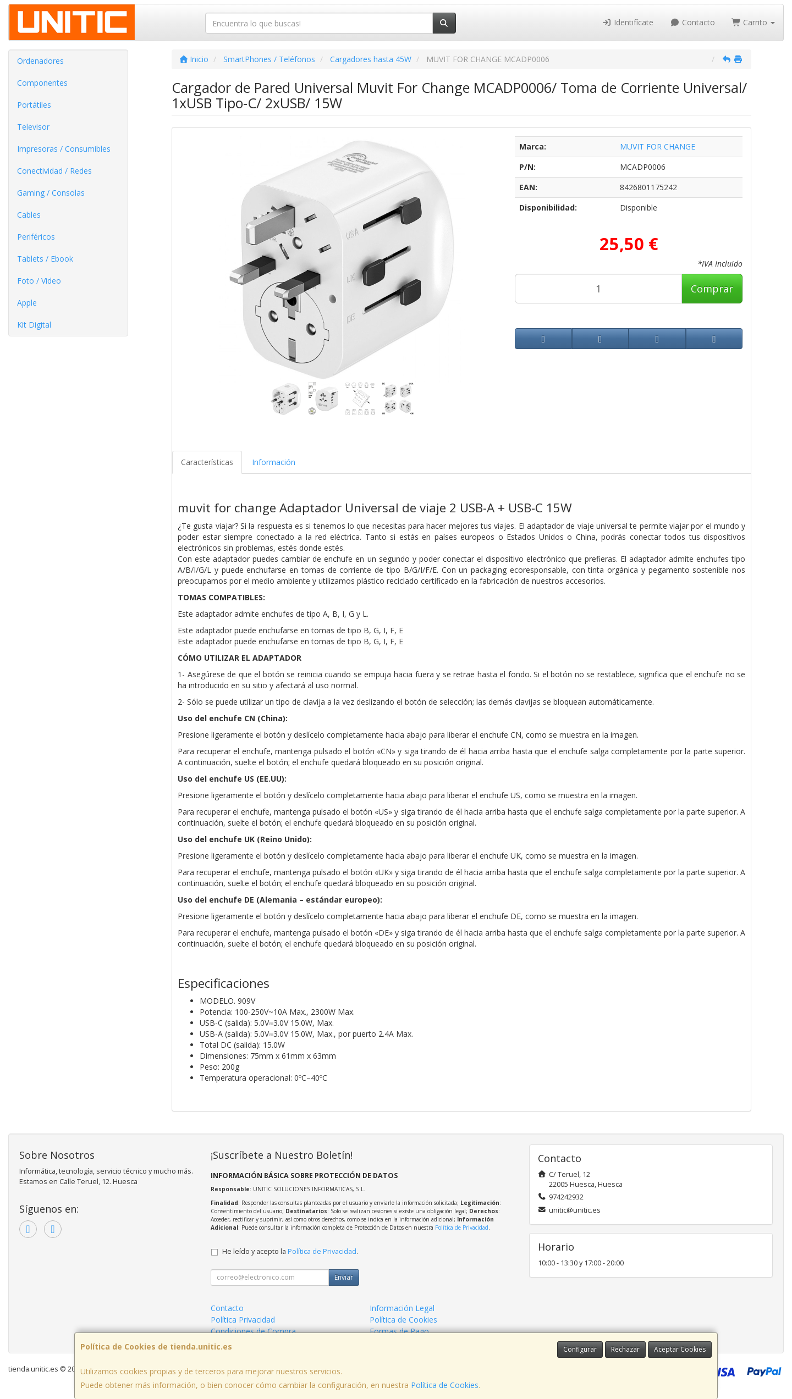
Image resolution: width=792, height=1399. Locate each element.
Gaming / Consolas (51, 192)
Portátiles (34, 104)
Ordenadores (40, 61)
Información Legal (402, 1308)
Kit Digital (34, 324)
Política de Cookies (445, 1385)
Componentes (42, 83)
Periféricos (36, 236)
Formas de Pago (399, 1331)
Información (273, 462)
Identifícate (628, 22)
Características (207, 462)
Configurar (580, 1349)
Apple (27, 302)
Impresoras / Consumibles (64, 148)
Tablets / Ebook (45, 258)
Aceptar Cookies (680, 1349)
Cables (29, 214)
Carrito (754, 22)
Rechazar (625, 1349)
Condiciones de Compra (253, 1331)
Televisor (33, 126)
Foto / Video (39, 280)
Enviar (343, 1277)
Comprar (712, 288)
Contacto (692, 22)
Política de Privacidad (461, 1227)
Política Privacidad (243, 1319)
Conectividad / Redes (54, 170)
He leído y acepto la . (290, 1251)
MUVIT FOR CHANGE (657, 146)
